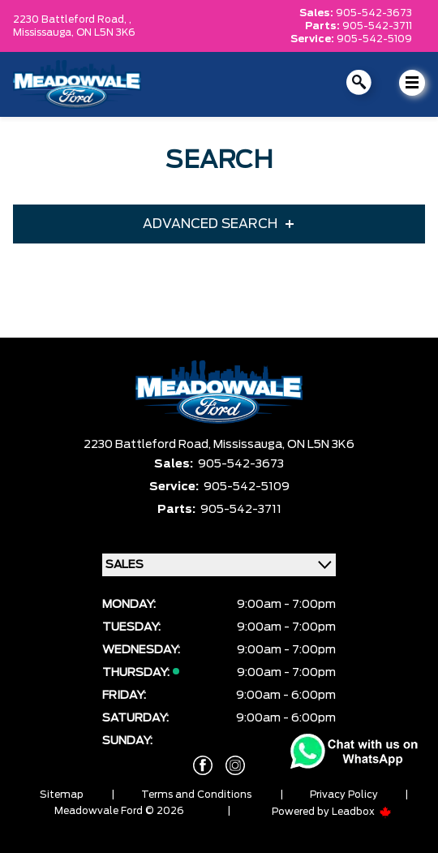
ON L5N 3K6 (105, 32)
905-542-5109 (374, 39)
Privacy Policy (344, 794)
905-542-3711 (377, 26)
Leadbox (362, 811)
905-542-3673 (374, 13)
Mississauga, (44, 32)
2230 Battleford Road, (148, 444)
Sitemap (62, 794)
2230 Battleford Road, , (72, 19)
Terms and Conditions (196, 794)
